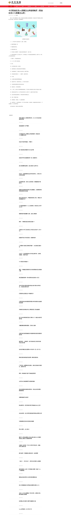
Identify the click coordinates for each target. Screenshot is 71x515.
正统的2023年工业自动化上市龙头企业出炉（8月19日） (30, 230)
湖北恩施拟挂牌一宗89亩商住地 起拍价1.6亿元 (29, 277)
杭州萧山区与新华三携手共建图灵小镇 (27, 501)
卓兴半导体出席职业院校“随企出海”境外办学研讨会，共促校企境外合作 (30, 286)
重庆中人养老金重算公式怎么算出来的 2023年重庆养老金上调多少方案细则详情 (30, 438)
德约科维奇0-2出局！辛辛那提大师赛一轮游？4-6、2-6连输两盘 (30, 470)
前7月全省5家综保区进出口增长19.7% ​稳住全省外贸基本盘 (30, 318)
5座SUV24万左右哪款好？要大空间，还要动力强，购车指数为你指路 (30, 494)
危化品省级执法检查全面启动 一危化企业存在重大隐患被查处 (30, 390)
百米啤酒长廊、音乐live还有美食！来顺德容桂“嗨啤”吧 (30, 182)
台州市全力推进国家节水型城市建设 (27, 381)
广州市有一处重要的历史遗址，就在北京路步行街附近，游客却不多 (30, 366)
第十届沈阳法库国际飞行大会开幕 (26, 149)
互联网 (17, 15)
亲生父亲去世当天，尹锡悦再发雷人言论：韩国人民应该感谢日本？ (30, 198)
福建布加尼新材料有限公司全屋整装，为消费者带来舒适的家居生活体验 (30, 190)
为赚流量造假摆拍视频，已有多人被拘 (27, 325)
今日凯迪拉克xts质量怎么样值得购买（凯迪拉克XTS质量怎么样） (29, 134)
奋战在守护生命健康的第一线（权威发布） (28, 157)
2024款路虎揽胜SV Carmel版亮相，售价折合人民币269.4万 (30, 206)
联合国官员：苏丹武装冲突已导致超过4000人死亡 (30, 405)
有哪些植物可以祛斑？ (24, 397)
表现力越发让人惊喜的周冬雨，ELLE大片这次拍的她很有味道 (30, 118)
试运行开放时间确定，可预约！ (26, 141)
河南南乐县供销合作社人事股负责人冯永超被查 (29, 309)
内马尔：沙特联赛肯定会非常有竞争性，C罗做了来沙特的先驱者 (30, 174)
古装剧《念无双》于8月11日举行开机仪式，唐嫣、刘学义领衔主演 (30, 446)
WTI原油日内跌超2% (23, 261)
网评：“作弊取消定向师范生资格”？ (27, 221)
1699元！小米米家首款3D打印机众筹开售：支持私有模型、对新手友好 (30, 254)
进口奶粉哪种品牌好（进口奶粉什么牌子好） (29, 165)
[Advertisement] (25, 112)
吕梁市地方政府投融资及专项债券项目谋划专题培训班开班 (30, 334)
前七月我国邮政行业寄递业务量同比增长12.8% (29, 485)
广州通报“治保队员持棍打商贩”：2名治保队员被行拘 (30, 246)
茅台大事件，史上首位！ (24, 429)
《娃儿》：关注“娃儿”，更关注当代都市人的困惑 (30, 461)
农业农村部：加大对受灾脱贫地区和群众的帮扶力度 (30, 413)
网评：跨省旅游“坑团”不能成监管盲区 (27, 373)
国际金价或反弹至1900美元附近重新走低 (28, 477)
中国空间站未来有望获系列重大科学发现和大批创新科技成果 (30, 302)
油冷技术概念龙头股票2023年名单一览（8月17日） (30, 349)
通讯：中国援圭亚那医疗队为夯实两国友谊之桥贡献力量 (30, 270)
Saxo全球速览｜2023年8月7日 (25, 509)
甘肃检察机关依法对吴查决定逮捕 (26, 421)
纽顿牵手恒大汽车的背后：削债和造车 (27, 237)
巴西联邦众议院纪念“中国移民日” (26, 293)
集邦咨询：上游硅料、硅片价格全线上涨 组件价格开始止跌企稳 (30, 342)
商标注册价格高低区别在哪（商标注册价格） (29, 357)
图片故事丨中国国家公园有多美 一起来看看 (28, 453)
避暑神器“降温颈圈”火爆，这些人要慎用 (28, 213)
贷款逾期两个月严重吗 (24, 125)
